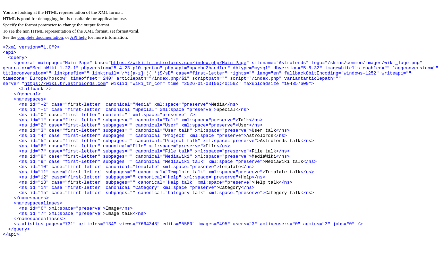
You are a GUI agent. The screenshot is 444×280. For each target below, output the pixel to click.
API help (78, 37)
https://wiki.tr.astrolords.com (64, 91)
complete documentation (40, 37)
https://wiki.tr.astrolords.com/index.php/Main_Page (178, 66)
